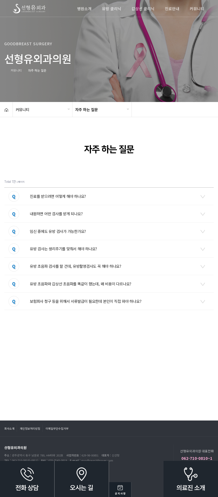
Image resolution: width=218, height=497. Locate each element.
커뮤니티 (197, 8)
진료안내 (172, 8)
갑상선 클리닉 (143, 8)
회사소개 (9, 428)
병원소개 (84, 8)
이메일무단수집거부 (57, 428)
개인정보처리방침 (30, 428)
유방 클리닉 (111, 8)
